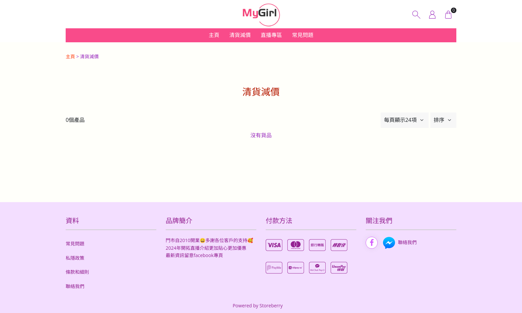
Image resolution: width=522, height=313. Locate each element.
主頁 (214, 35)
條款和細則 (77, 272)
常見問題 (302, 35)
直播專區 (271, 35)
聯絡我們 (75, 286)
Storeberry (271, 305)
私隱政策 (75, 258)
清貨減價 (240, 35)
